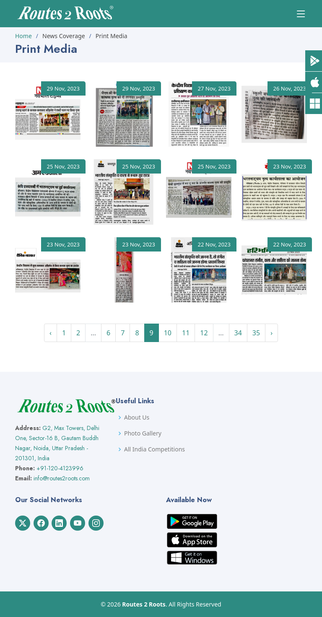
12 (204, 332)
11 (186, 332)
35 (256, 332)
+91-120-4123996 (59, 468)
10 (167, 332)
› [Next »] (271, 332)
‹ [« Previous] (50, 332)
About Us (136, 417)
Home (23, 36)
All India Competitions (154, 449)
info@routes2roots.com (62, 478)
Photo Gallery (142, 433)
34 (238, 332)
